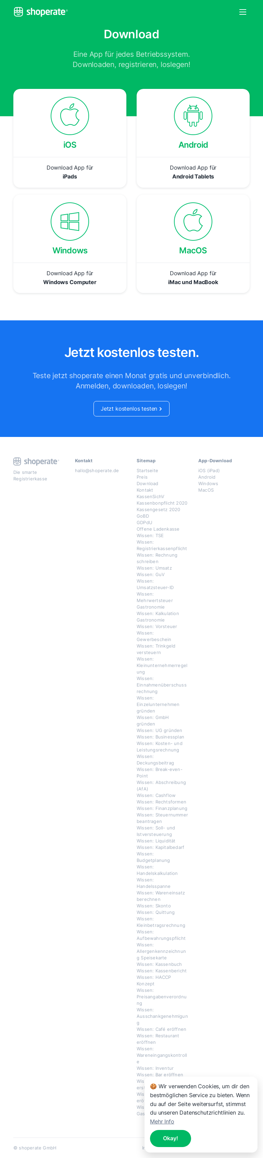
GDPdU (144, 522)
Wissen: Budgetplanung (153, 857)
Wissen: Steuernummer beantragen (162, 818)
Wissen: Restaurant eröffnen (158, 1039)
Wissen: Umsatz (154, 568)
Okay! (170, 1138)
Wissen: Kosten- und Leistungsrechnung (160, 746)
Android (206, 477)
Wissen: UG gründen (160, 730)
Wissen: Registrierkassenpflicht (162, 545)
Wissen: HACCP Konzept (154, 980)
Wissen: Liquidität (156, 841)
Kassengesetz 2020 (158, 509)
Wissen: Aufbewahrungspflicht (161, 935)
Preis (142, 477)
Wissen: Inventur (155, 1068)
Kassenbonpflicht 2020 (162, 503)
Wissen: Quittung (156, 912)
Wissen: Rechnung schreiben (157, 558)
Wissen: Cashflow (156, 795)
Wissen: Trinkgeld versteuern (156, 649)
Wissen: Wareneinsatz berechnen (161, 896)
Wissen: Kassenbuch (159, 964)
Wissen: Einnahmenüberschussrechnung (162, 684)
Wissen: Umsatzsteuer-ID (155, 584)
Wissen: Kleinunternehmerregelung (162, 665)
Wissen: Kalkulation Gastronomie (158, 616)
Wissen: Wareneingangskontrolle (162, 1055)
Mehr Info (162, 1121)
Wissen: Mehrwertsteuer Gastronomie (155, 600)
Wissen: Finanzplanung (162, 808)
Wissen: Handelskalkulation (157, 870)
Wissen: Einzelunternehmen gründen (158, 704)
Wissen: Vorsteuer (157, 626)
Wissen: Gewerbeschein (154, 636)
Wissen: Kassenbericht (162, 971)
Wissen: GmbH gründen (153, 720)
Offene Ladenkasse (158, 529)
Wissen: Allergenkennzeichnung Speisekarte (161, 951)
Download (148, 483)
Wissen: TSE (150, 535)
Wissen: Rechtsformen (161, 802)
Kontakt (145, 490)
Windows (208, 483)
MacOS (206, 490)
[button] (243, 12)
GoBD (143, 516)
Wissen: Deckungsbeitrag (155, 759)
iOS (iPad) (209, 470)
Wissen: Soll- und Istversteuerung (156, 831)
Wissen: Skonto (154, 906)
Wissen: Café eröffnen (161, 1029)
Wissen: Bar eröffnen (160, 1075)
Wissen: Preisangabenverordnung (162, 996)
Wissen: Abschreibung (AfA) (161, 785)
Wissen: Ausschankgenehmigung (162, 1016)
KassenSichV (150, 496)
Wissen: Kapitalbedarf (160, 847)
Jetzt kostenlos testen (131, 408)
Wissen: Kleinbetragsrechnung (161, 922)
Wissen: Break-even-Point (160, 772)
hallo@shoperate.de (97, 470)
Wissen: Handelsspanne (154, 883)
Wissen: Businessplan (160, 737)
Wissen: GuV (151, 574)
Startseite (147, 470)
